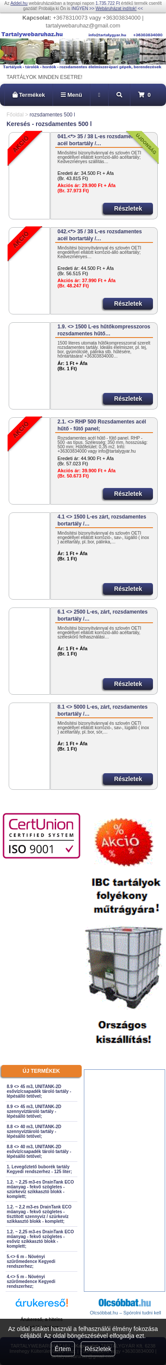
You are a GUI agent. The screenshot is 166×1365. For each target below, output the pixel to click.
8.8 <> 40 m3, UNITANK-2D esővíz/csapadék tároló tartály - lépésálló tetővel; (39, 1151)
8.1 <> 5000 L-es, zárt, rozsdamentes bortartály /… (102, 710)
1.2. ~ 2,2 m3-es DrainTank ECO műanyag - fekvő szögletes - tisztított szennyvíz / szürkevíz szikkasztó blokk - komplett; (39, 1214)
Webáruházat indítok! (116, 8)
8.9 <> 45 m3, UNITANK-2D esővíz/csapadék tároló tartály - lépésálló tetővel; (39, 1091)
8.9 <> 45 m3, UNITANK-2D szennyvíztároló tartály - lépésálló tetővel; (34, 1111)
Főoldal (15, 115)
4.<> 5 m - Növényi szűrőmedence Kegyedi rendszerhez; (31, 1281)
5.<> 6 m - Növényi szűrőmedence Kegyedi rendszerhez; (31, 1261)
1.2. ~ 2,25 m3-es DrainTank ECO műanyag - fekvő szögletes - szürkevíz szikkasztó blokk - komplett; (40, 1189)
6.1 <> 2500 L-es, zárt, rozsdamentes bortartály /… (102, 615)
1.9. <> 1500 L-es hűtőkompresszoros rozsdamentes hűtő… (103, 330)
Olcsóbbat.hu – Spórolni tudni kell (125, 1312)
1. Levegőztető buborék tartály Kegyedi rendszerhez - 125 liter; (39, 1169)
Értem (63, 1348)
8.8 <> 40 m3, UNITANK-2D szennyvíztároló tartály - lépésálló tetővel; (34, 1131)
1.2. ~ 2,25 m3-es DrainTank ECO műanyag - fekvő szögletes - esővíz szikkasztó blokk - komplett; (40, 1239)
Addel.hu (18, 3)
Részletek (98, 1348)
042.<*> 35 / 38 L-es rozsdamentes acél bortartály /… (99, 235)
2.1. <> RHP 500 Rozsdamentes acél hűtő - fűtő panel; (101, 425)
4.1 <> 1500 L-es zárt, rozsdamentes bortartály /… (101, 520)
